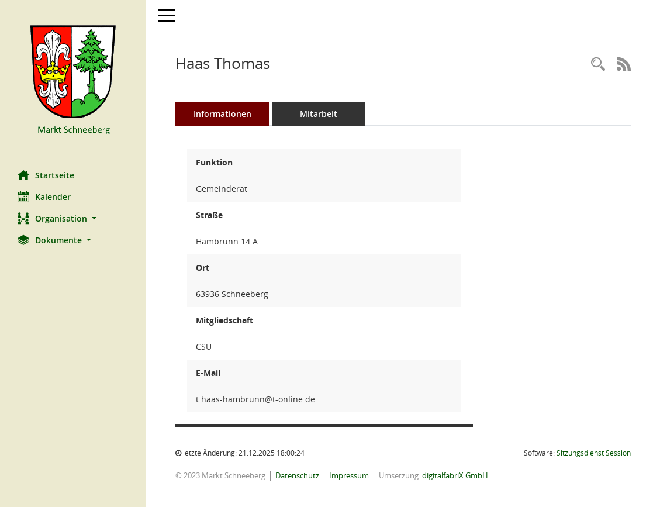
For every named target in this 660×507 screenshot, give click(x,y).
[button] (73, 218)
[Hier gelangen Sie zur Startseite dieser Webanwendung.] (73, 80)
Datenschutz (297, 475)
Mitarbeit (318, 113)
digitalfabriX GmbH (455, 475)
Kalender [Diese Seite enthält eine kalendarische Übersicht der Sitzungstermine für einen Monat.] (44, 196)
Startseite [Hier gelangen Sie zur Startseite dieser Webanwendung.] (46, 175)
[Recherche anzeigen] (598, 64)
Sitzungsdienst (594, 453)
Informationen (222, 113)
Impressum (349, 475)
